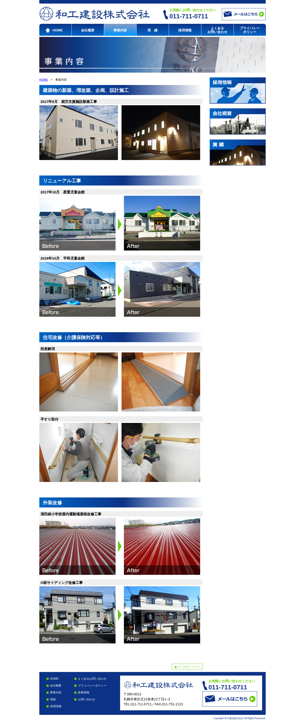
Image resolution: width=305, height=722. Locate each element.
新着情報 (83, 692)
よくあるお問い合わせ (217, 30)
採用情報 (185, 30)
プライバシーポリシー (250, 30)
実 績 (152, 30)
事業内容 (120, 30)
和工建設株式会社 (94, 13)
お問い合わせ (86, 699)
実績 (53, 699)
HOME (58, 30)
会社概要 (87, 30)
